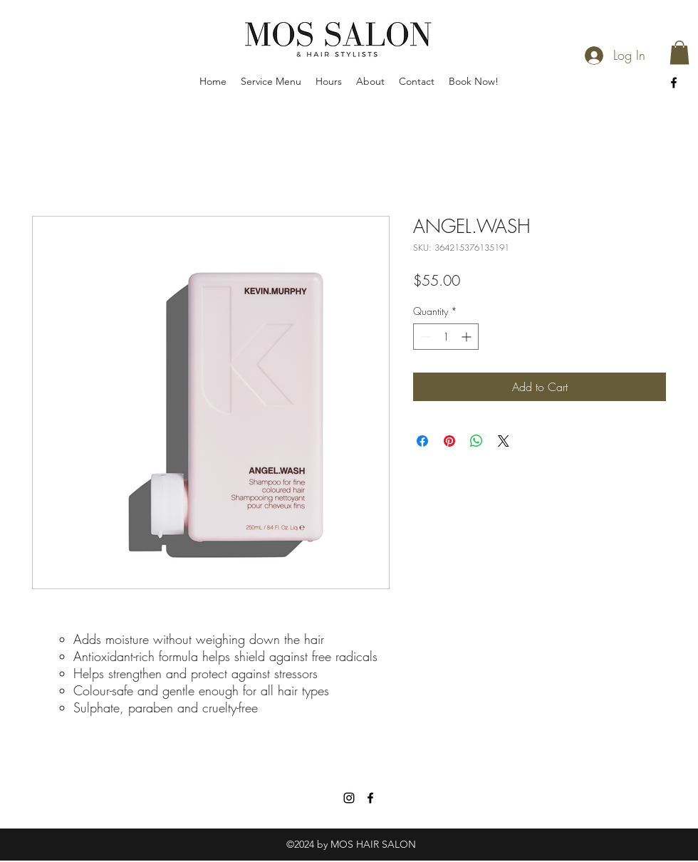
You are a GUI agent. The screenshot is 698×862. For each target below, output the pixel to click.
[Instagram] (349, 798)
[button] (679, 52)
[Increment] (467, 336)
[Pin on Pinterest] (449, 441)
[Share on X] (503, 441)
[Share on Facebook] (422, 441)
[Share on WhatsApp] (476, 441)
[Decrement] (424, 336)
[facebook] (674, 83)
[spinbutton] (446, 336)
